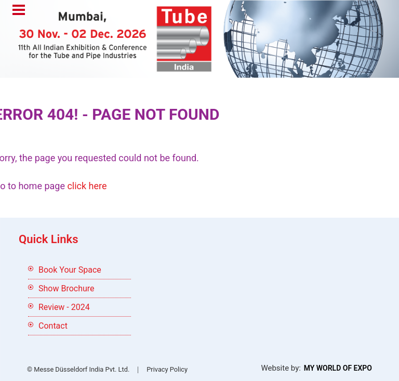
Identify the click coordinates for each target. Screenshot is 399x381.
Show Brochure (66, 288)
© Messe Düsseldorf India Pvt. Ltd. (78, 369)
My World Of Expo (338, 368)
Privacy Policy (167, 369)
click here (87, 185)
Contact (53, 326)
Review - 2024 (64, 307)
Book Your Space (69, 270)
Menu (18, 11)
